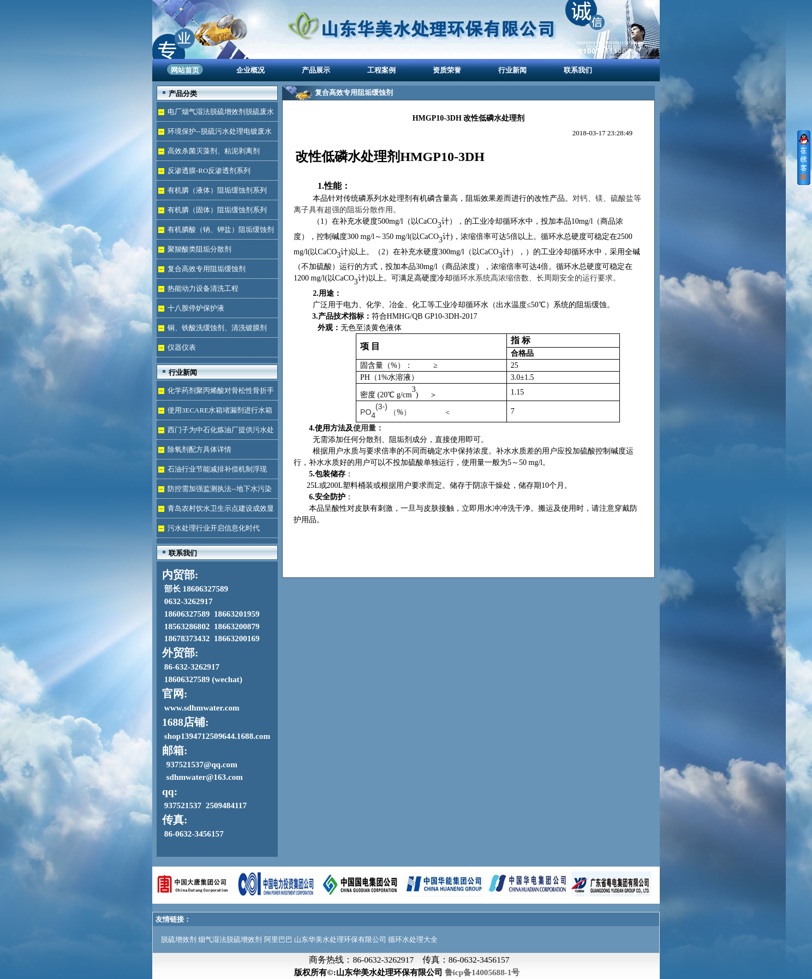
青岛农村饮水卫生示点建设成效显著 (215, 511)
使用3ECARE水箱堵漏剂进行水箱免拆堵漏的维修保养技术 (214, 413)
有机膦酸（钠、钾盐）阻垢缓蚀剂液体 (215, 232)
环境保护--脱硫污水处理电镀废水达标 (214, 134)
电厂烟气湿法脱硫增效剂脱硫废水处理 (215, 114)
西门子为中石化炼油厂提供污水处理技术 (215, 432)
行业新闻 (512, 70)
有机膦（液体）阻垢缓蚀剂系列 (217, 190)
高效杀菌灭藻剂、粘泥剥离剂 (214, 151)
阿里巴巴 (278, 939)
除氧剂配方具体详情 (199, 449)
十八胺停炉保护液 (196, 308)
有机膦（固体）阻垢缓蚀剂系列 (217, 210)
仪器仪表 (182, 347)
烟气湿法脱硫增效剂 (230, 939)
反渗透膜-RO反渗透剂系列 (209, 170)
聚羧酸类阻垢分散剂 (199, 249)
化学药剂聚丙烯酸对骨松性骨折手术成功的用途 (215, 393)
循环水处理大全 (413, 939)
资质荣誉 (447, 70)
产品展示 (316, 70)
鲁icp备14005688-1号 (482, 972)
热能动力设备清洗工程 (203, 288)
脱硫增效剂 (178, 939)
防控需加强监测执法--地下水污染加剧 (214, 491)
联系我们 (578, 70)
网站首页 (185, 70)
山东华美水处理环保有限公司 (340, 939)
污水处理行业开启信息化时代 (214, 528)
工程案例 (381, 70)
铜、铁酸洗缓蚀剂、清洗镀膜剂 (217, 328)
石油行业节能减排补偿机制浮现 (217, 469)
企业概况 (250, 70)
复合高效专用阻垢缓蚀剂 (207, 269)
